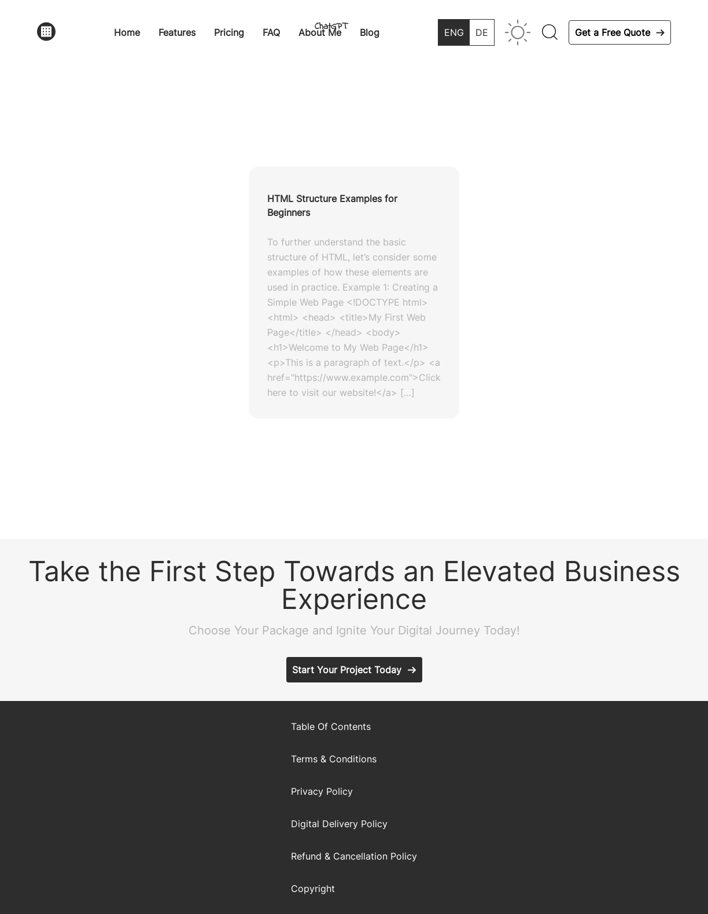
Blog (369, 32)
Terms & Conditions (334, 759)
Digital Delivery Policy (339, 823)
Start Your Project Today (346, 670)
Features (177, 32)
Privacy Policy (322, 791)
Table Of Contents (331, 726)
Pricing (229, 32)
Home (127, 32)
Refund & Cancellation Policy (354, 856)
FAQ (271, 32)
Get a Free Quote (612, 32)
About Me (319, 32)
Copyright (313, 888)
